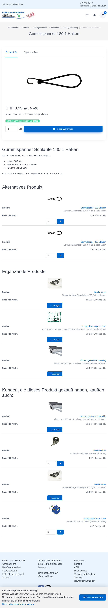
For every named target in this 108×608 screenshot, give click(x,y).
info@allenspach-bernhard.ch (93, 6)
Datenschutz (80, 570)
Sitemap (78, 577)
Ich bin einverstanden (93, 597)
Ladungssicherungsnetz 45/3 (93, 326)
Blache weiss (100, 292)
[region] (54, 52)
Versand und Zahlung (84, 574)
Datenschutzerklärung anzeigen (18, 604)
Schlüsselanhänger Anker (95, 518)
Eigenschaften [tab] (31, 52)
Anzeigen (55, 305)
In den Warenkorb (63, 129)
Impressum (79, 560)
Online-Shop (17, 4)
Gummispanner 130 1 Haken (93, 208)
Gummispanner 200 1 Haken (93, 242)
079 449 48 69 (86, 3)
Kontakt (78, 564)
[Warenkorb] (102, 15)
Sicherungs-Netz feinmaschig (93, 360)
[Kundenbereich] (94, 15)
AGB (76, 567)
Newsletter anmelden (84, 581)
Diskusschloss (99, 450)
